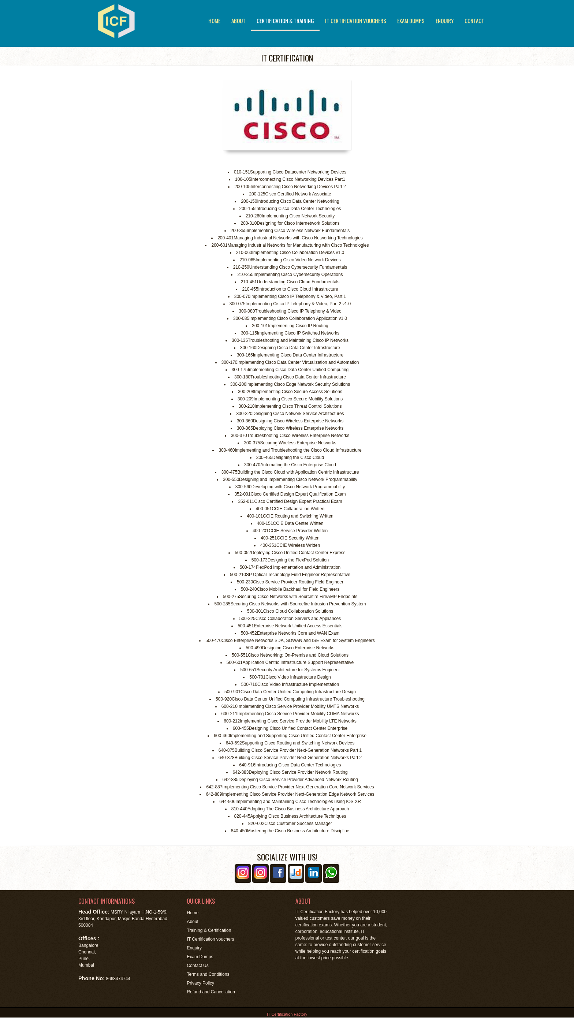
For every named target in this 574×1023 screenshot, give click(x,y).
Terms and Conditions (208, 974)
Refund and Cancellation (211, 991)
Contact (474, 20)
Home (214, 20)
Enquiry (445, 20)
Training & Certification (209, 930)
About (238, 20)
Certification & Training (285, 20)
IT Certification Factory (287, 1014)
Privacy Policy (200, 983)
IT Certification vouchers (355, 20)
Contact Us (197, 965)
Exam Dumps (411, 20)
